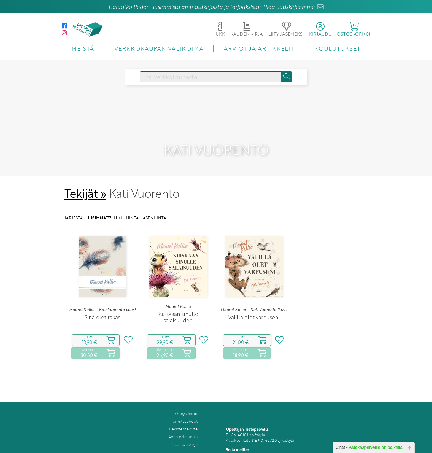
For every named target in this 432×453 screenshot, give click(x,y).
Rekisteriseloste (183, 421)
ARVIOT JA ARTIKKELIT (259, 48)
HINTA (132, 210)
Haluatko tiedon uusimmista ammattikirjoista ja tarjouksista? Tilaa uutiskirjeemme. (212, 7)
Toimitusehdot (184, 414)
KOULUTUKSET (337, 48)
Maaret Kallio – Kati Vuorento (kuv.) (102, 302)
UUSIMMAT (98, 210)
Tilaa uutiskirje (184, 437)
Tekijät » (85, 185)
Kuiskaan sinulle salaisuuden (178, 309)
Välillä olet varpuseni (254, 309)
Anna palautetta (183, 429)
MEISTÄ (83, 48)
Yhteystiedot (186, 406)
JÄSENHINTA (153, 210)
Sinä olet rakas (102, 309)
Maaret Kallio (178, 299)
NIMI (118, 210)
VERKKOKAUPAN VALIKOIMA (159, 48)
